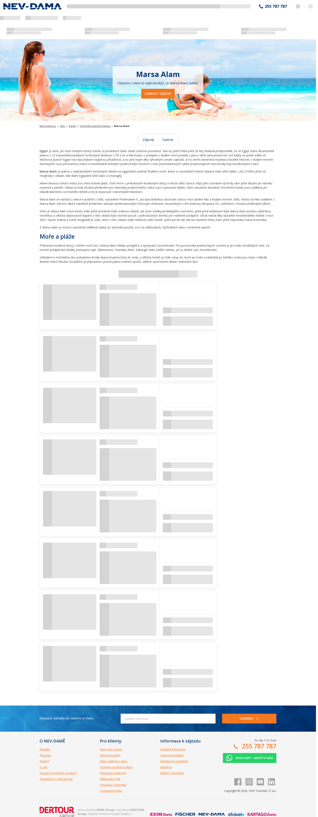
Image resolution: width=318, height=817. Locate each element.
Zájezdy (148, 139)
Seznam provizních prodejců (58, 773)
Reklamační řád (110, 779)
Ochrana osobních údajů (116, 767)
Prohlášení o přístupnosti (56, 779)
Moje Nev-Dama (111, 749)
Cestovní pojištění (172, 755)
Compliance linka (111, 791)
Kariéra (44, 761)
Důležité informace (173, 749)
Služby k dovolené (172, 773)
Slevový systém (110, 755)
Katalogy (166, 767)
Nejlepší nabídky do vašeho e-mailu (67, 718)
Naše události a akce (113, 761)
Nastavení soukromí (113, 773)
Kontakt (45, 749)
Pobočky (45, 755)
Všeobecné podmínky (174, 761)
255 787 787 (276, 6)
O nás (43, 767)
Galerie (167, 139)
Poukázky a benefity (113, 785)
